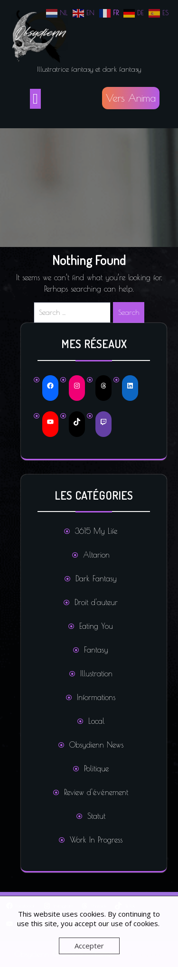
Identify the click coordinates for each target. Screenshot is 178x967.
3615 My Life (96, 531)
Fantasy (96, 649)
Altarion (96, 554)
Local (96, 721)
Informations (96, 697)
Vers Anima (131, 98)
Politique (96, 768)
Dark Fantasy (96, 578)
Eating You (96, 626)
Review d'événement (96, 792)
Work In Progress (96, 839)
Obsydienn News (96, 744)
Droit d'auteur (96, 602)
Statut (96, 816)
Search (128, 312)
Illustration (96, 673)
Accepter (89, 945)
